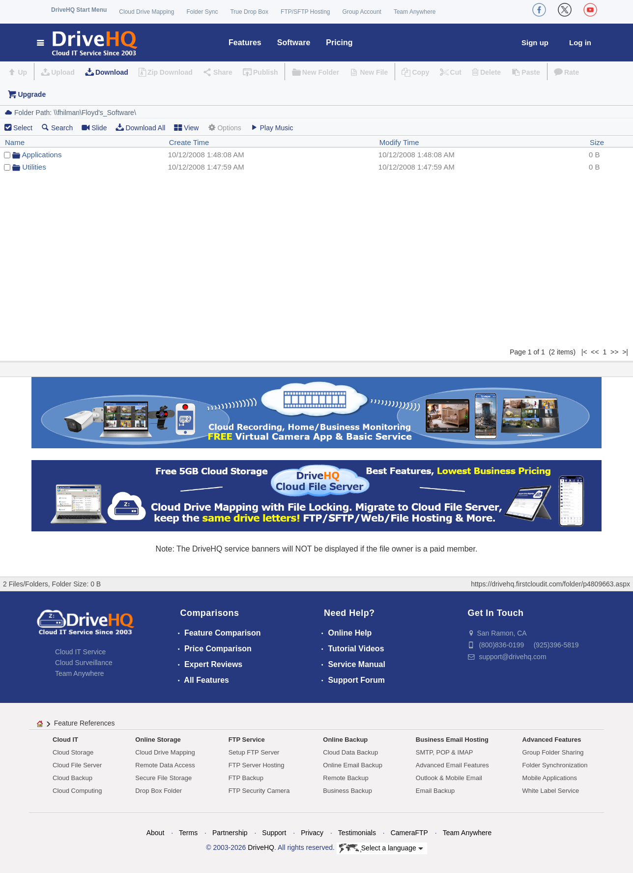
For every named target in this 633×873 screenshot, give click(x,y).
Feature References (84, 723)
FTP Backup (246, 778)
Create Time (189, 142)
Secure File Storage (163, 778)
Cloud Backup (72, 778)
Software (294, 42)
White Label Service (550, 790)
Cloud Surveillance (84, 663)
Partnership (230, 833)
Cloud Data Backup (350, 752)
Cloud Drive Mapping (146, 11)
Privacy (312, 833)
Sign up (534, 42)
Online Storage (157, 739)
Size (597, 142)
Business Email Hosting (452, 739)
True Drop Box (249, 11)
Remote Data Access (165, 765)
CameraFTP (409, 833)
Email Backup (435, 790)
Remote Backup (346, 778)
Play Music (271, 127)
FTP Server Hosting (257, 765)
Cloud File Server (77, 765)
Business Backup (347, 790)
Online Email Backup (352, 765)
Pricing (339, 42)
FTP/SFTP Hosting (305, 11)
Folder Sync (202, 11)
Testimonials (357, 833)
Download (111, 72)
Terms (188, 833)
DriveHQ (261, 847)
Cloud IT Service (80, 652)
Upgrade (32, 94)
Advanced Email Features (452, 765)
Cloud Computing (77, 790)
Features (245, 42)
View (186, 127)
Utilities (34, 167)
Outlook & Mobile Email (449, 778)
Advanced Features (551, 739)
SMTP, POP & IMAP (444, 752)
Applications (42, 154)
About (155, 833)
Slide (94, 127)
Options (224, 127)
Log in (580, 42)
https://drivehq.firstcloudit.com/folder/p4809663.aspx (550, 584)
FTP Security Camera (259, 790)
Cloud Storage (73, 752)
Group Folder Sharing (553, 752)
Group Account (362, 11)
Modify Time (399, 142)
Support (274, 833)
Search (57, 127)
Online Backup (345, 739)
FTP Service (247, 739)
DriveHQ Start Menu (79, 9)
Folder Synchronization (555, 765)
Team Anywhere (414, 11)
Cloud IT (65, 739)
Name (15, 142)
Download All (140, 127)
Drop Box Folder (158, 790)
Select (22, 128)
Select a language (381, 848)
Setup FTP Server (254, 752)
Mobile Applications (549, 778)
